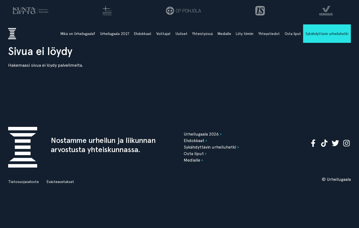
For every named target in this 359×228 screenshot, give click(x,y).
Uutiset (182, 33)
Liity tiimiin (244, 33)
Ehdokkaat (142, 33)
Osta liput (293, 33)
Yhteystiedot (269, 33)
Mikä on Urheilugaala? (78, 33)
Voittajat (163, 33)
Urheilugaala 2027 (114, 33)
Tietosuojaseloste (23, 181)
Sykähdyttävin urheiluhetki (327, 33)
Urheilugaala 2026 (201, 134)
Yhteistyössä (202, 33)
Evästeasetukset (60, 181)
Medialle (224, 33)
